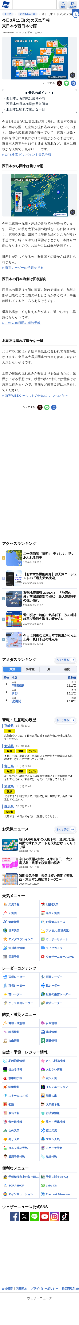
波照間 (16, 701)
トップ (8, 14)
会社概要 (7, 1288)
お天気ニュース (27, 14)
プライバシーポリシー (44, 1288)
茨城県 (9, 786)
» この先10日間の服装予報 (21, 323)
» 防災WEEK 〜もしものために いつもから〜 (35, 395)
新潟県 (9, 746)
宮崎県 (9, 726)
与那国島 (18, 685)
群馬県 (9, 806)
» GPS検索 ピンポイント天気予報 (26, 154)
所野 (15, 693)
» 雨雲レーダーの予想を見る (22, 267)
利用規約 (21, 1288)
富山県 (9, 766)
